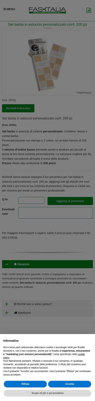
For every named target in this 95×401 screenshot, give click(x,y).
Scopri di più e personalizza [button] (47, 393)
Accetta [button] (69, 384)
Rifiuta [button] (25, 384)
